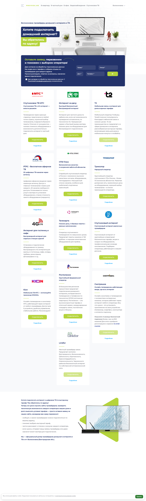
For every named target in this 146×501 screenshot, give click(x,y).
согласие (34, 79)
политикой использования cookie (65, 496)
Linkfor (62, 343)
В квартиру (45, 5)
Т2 (96, 103)
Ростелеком (65, 275)
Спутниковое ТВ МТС (33, 103)
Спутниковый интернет (106, 223)
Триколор (99, 166)
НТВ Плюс (64, 162)
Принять (139, 496)
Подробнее (37, 146)
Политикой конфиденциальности (39, 81)
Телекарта (64, 221)
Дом (79, 74)
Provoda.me (32, 5)
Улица (102, 67)
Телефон (90, 74)
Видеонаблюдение (77, 5)
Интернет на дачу (67, 103)
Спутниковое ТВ (92, 5)
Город (79, 67)
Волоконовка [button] (118, 5)
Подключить (112, 74)
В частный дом (56, 5)
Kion (25, 290)
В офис (66, 5)
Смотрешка (100, 284)
